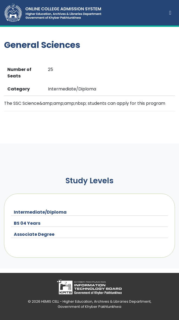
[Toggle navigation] (170, 13)
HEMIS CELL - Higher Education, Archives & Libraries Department (96, 301)
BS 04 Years (27, 223)
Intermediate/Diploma (40, 212)
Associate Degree (34, 234)
